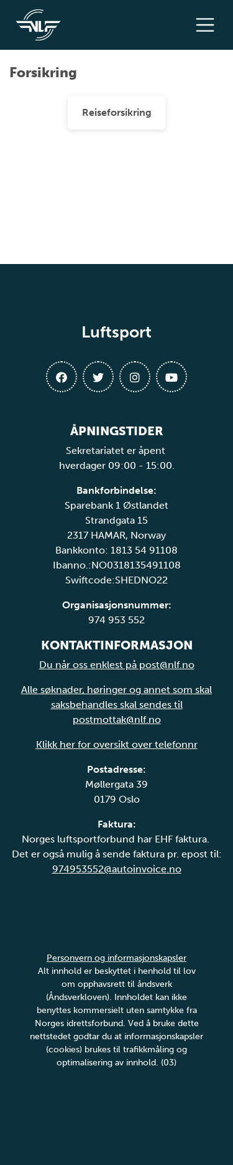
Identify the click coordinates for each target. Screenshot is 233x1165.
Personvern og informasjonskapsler (116, 958)
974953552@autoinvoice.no (116, 869)
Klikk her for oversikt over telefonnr (117, 744)
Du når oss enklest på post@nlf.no (116, 665)
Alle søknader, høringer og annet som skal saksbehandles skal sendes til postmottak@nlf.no (116, 704)
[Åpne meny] (208, 25)
